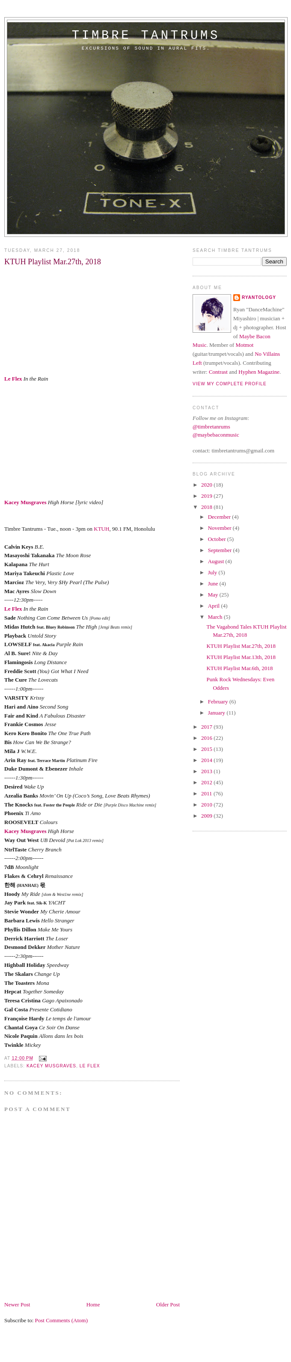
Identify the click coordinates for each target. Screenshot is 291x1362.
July (213, 572)
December (220, 517)
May (214, 594)
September (220, 550)
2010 (207, 804)
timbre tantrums (146, 36)
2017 (207, 727)
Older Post (168, 1304)
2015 (207, 749)
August (217, 561)
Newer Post (17, 1304)
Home (93, 1304)
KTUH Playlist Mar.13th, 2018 (240, 657)
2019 (207, 496)
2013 (207, 771)
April (214, 606)
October (217, 539)
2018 (207, 507)
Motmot (244, 345)
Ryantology (259, 297)
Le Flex (13, 378)
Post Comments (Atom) (61, 1320)
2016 (207, 738)
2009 (207, 815)
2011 (207, 793)
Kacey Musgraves (25, 502)
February (218, 701)
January (217, 712)
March (216, 617)
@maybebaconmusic (216, 434)
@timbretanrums (211, 426)
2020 (207, 485)
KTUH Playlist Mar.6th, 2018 (239, 668)
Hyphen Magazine (258, 372)
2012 (207, 782)
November (220, 528)
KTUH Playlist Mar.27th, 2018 (240, 646)
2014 (207, 760)
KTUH (101, 529)
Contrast (218, 372)
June (214, 583)
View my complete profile (230, 383)
